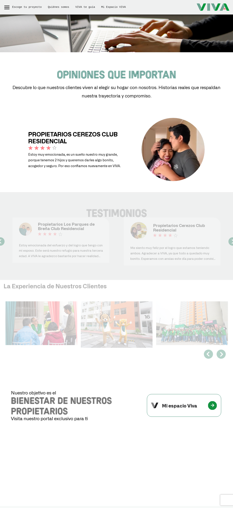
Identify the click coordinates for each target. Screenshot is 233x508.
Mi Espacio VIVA (113, 7)
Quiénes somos (58, 7)
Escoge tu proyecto (27, 7)
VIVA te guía (85, 7)
